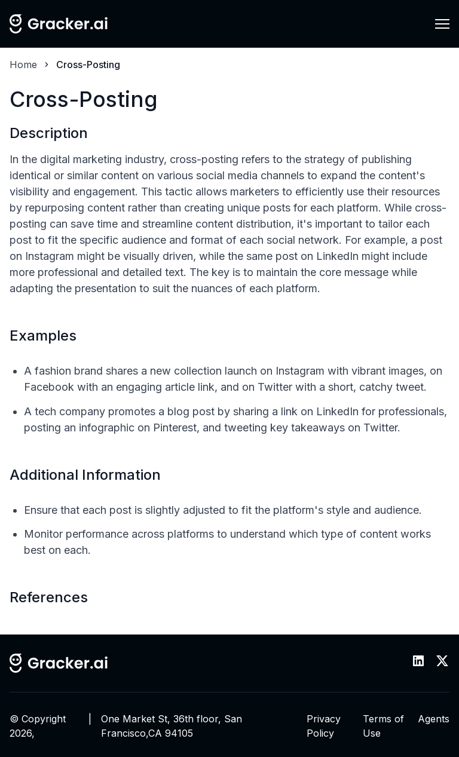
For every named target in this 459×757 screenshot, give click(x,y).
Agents (433, 719)
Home (23, 65)
